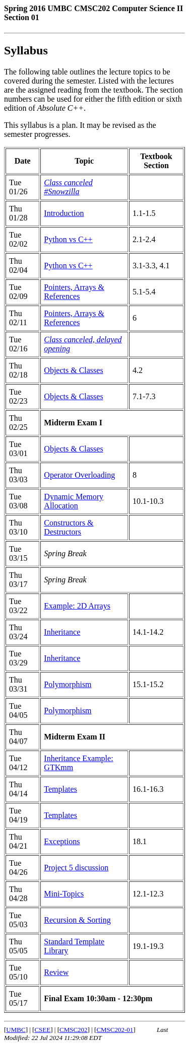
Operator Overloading (79, 475)
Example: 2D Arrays (77, 606)
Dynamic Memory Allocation (73, 501)
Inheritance (62, 632)
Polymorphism (67, 684)
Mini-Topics (64, 893)
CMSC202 (73, 1029)
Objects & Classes (73, 370)
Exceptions (62, 841)
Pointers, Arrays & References (74, 292)
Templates (60, 789)
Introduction (64, 213)
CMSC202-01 (114, 1029)
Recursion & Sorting (77, 920)
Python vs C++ (68, 239)
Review (56, 972)
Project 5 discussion (76, 867)
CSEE (42, 1029)
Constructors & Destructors (68, 527)
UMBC (15, 1029)
